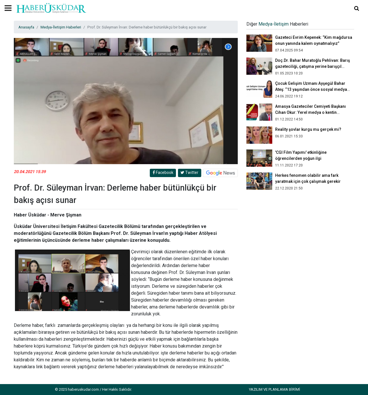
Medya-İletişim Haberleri (61, 27)
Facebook (163, 172)
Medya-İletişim (273, 24)
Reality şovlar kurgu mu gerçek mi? (308, 129)
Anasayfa (26, 27)
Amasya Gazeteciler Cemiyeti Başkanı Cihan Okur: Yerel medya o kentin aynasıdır (310, 112)
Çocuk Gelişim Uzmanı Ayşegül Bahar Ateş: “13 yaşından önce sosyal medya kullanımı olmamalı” (311, 89)
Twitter (189, 172)
